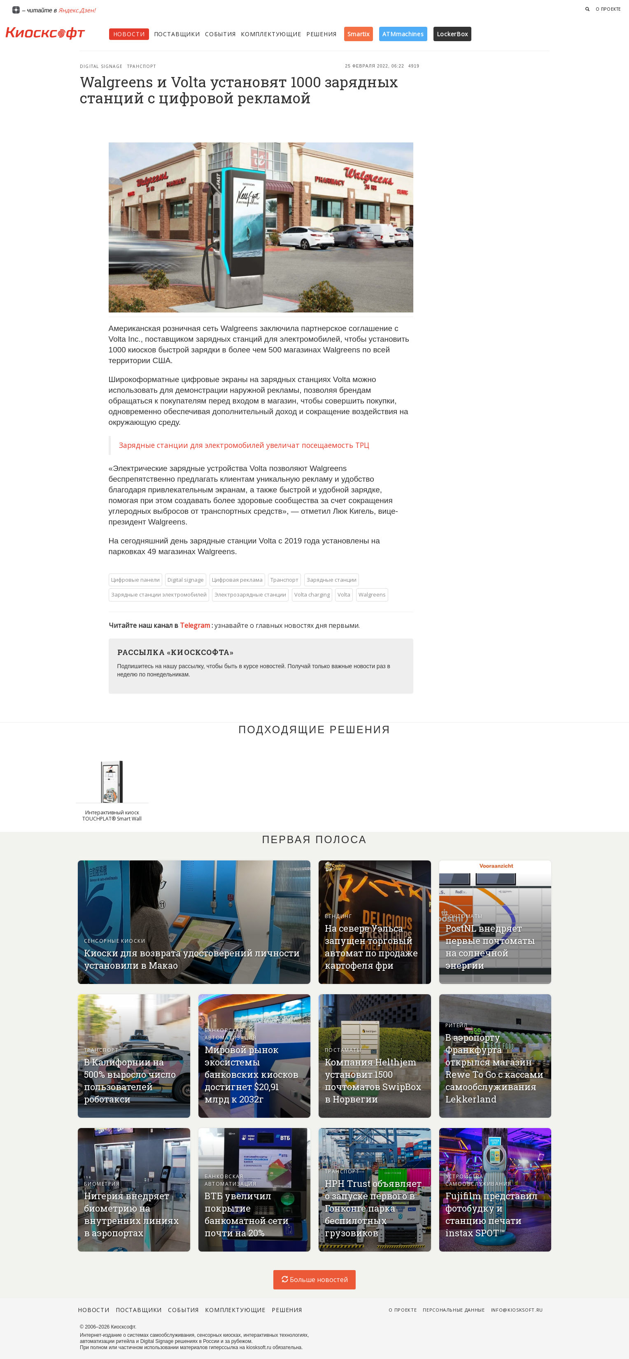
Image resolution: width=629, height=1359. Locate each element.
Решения (321, 34)
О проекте (608, 9)
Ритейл (456, 1025)
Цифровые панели (135, 579)
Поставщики (177, 34)
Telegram (196, 625)
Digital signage (101, 66)
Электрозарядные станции (250, 594)
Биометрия (102, 1183)
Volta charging (312, 594)
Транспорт (141, 66)
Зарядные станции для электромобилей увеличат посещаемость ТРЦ (244, 445)
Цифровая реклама (237, 579)
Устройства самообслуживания (478, 1180)
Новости (129, 34)
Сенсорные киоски (114, 940)
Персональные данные (454, 1310)
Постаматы (343, 1050)
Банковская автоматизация (231, 1034)
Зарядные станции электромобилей (159, 594)
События (220, 34)
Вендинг (338, 916)
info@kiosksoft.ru (517, 1310)
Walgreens (372, 594)
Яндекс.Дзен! (77, 10)
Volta (344, 594)
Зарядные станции (331, 579)
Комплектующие (271, 34)
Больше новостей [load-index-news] (315, 1279)
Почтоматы (464, 916)
